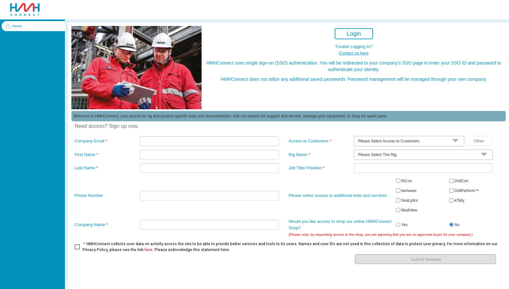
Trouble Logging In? (353, 46)
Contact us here (354, 53)
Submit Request (426, 259)
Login (354, 33)
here (148, 249)
